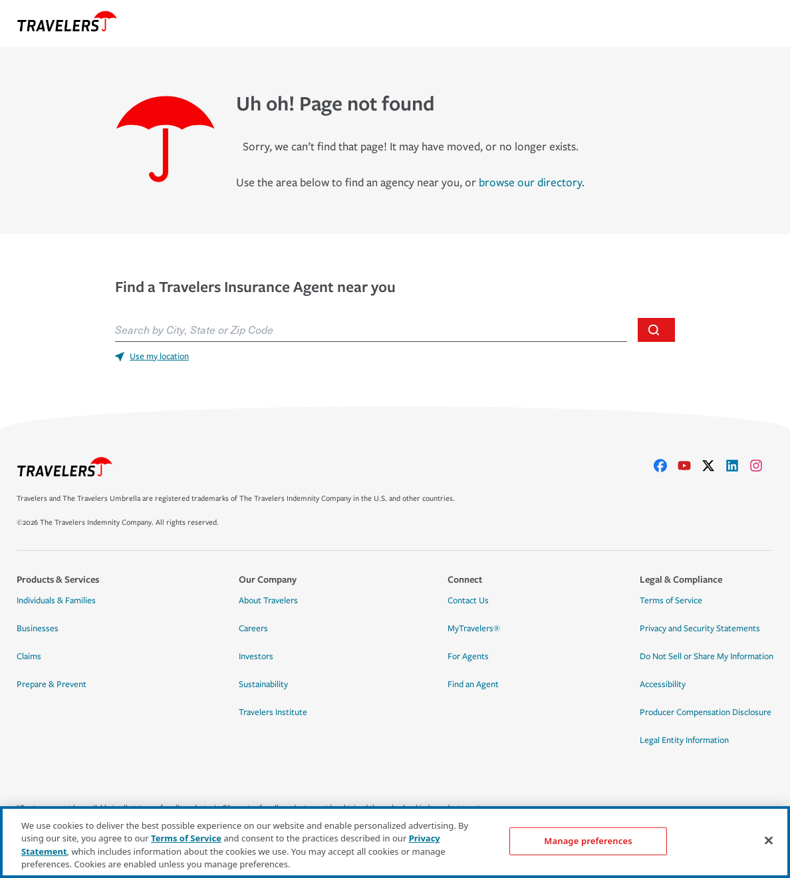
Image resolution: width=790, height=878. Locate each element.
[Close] (768, 840)
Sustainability (263, 684)
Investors (256, 656)
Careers (253, 628)
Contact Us (468, 600)
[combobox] (371, 330)
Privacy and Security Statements (700, 628)
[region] (395, 842)
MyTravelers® (474, 628)
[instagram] (761, 465)
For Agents (468, 656)
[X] (713, 465)
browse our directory (530, 183)
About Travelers (268, 600)
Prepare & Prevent (51, 684)
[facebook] (666, 465)
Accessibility (663, 684)
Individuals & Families (56, 600)
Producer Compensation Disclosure (705, 712)
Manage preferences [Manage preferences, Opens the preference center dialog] (588, 841)
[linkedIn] (737, 465)
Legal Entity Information (684, 740)
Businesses (38, 628)
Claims (29, 656)
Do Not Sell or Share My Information (706, 656)
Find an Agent (473, 684)
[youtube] (690, 465)
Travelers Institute (273, 712)
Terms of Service (671, 600)
